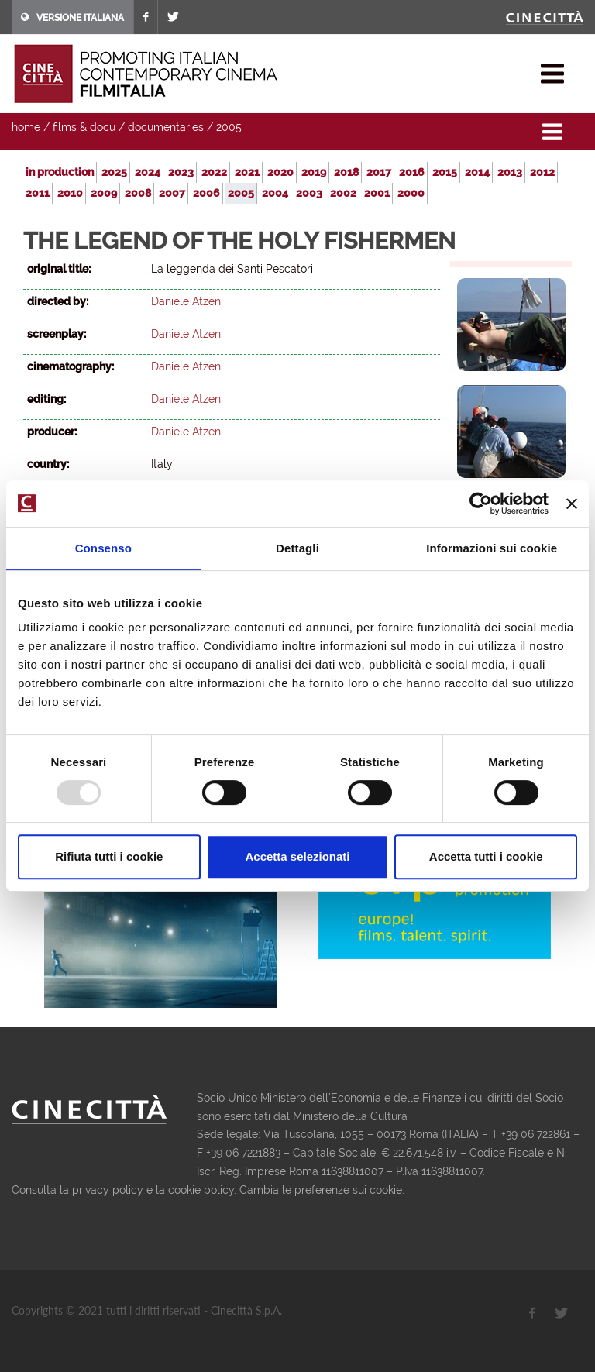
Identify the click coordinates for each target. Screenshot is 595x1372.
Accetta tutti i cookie (486, 856)
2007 (172, 193)
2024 (147, 172)
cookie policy (201, 1190)
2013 (509, 172)
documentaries (166, 127)
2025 (114, 172)
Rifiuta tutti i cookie (109, 856)
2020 (280, 172)
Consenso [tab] (103, 548)
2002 (343, 193)
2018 (346, 172)
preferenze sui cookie (348, 1190)
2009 (104, 193)
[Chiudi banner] (571, 503)
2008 (138, 193)
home (26, 127)
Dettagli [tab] (297, 548)
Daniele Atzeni (187, 301)
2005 (229, 127)
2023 (181, 172)
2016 (412, 172)
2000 (411, 193)
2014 (477, 172)
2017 (378, 172)
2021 (247, 172)
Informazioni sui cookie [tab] (491, 548)
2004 (275, 193)
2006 (206, 193)
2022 (214, 172)
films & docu (84, 127)
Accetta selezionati (297, 856)
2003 (309, 193)
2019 (313, 172)
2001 (377, 193)
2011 (38, 193)
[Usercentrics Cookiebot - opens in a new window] (481, 503)
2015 (444, 172)
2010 (70, 193)
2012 (542, 172)
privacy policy (107, 1190)
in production (60, 172)
